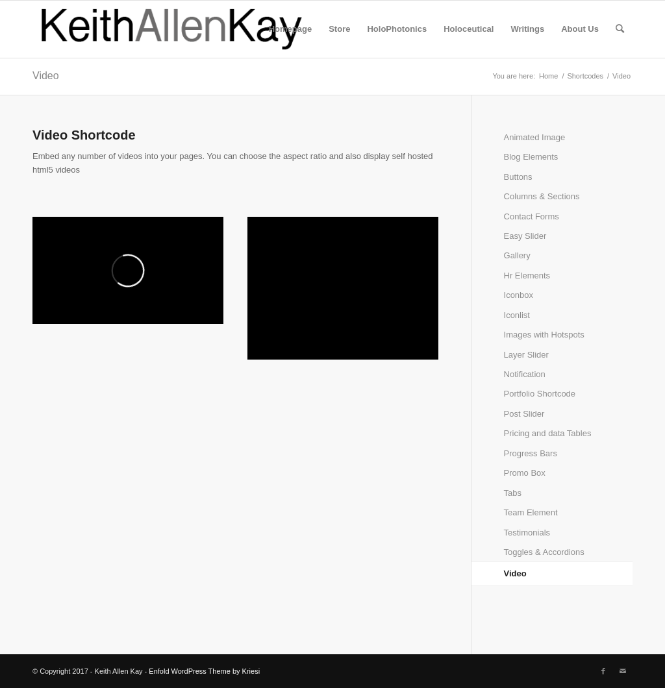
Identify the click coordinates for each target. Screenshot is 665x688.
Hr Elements (527, 275)
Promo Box (525, 473)
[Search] (620, 29)
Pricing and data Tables (548, 433)
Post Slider (524, 414)
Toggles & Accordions (544, 552)
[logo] (172, 29)
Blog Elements (531, 157)
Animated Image (535, 137)
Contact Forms (531, 216)
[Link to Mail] (623, 671)
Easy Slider (525, 236)
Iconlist (517, 315)
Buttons (518, 177)
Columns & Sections (542, 196)
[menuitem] (290, 29)
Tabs (512, 493)
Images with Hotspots (544, 334)
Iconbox (519, 295)
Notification (525, 374)
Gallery (517, 255)
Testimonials (527, 532)
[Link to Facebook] (603, 671)
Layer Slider (526, 355)
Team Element (531, 512)
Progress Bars (530, 453)
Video (45, 75)
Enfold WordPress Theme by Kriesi (204, 671)
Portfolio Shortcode (540, 394)
